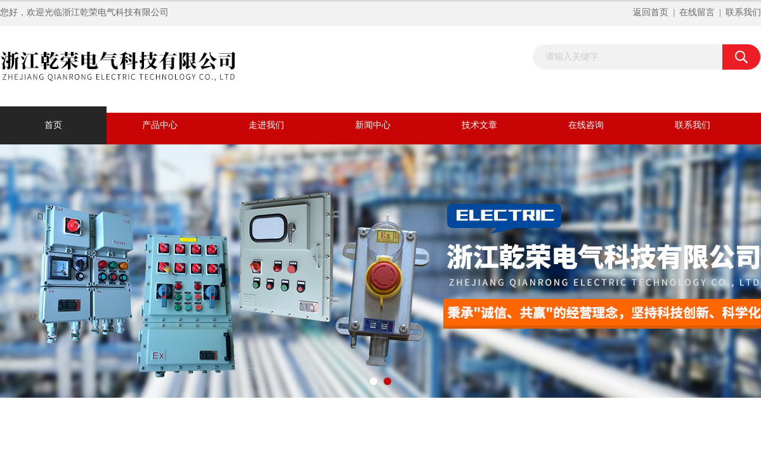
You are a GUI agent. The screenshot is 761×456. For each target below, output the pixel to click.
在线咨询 (586, 125)
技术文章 (479, 125)
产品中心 (160, 125)
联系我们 (743, 12)
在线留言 (697, 12)
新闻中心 (373, 125)
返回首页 (650, 12)
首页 (53, 125)
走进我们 (266, 125)
